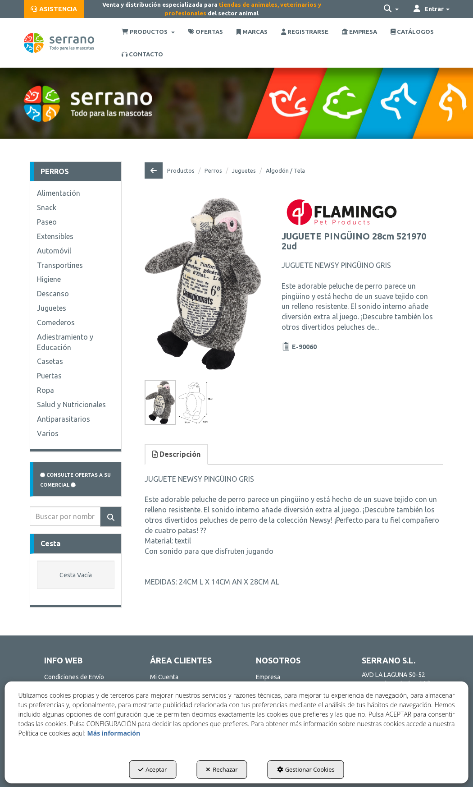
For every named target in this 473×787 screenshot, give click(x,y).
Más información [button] (113, 733)
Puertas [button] (49, 376)
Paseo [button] (47, 222)
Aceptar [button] (152, 769)
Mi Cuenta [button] (164, 677)
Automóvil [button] (54, 251)
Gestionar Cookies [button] (306, 769)
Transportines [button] (60, 265)
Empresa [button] (268, 677)
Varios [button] (48, 433)
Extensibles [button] (55, 236)
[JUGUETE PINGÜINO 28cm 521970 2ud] (203, 284)
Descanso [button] (53, 294)
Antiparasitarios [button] (63, 419)
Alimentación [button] (58, 193)
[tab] (177, 454)
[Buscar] (111, 516)
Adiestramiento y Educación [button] (65, 342)
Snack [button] (46, 207)
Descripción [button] (176, 454)
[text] (65, 516)
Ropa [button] (45, 390)
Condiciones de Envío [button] (74, 677)
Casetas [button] (50, 361)
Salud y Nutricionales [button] (71, 404)
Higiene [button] (49, 279)
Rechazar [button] (221, 769)
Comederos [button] (56, 322)
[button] (54, 9)
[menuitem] (54, 9)
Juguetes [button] (51, 308)
